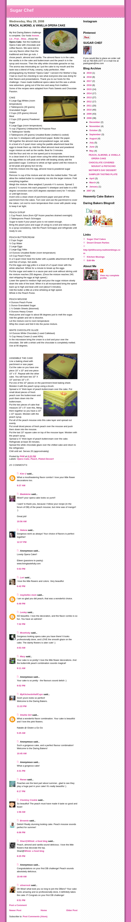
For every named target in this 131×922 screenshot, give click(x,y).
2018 (89, 77)
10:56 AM (22, 521)
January (93, 186)
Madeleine (25, 494)
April (92, 178)
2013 (89, 97)
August (93, 138)
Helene (23, 530)
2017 (89, 81)
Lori (22, 577)
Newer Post (15, 910)
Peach (34, 459)
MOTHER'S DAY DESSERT (103, 170)
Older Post (71, 910)
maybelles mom (28, 595)
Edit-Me (91, 260)
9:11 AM (21, 668)
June (92, 146)
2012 (89, 101)
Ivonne (35, 35)
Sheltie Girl (26, 715)
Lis (10, 39)
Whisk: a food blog (34, 851)
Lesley (23, 612)
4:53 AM (21, 647)
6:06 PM (21, 832)
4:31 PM (21, 771)
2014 (89, 93)
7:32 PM (21, 624)
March (93, 182)
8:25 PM (21, 856)
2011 (89, 105)
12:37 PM (21, 542)
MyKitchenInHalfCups (31, 694)
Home (44, 910)
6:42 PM (21, 586)
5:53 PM (21, 569)
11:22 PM (21, 706)
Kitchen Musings (96, 257)
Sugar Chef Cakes (96, 239)
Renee (23, 779)
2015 (89, 89)
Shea (23, 39)
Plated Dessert (46, 459)
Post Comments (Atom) (35, 916)
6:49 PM (21, 603)
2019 (89, 73)
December (95, 122)
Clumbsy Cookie (28, 800)
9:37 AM (21, 485)
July (91, 142)
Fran (16, 39)
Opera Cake (23, 459)
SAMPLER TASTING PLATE (103, 174)
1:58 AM (21, 812)
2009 (89, 114)
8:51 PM (21, 900)
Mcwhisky (25, 632)
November (95, 126)
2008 (89, 118)
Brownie (24, 820)
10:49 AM (22, 876)
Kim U (23, 473)
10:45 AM (22, 753)
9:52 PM (21, 685)
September (95, 134)
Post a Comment (18, 905)
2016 (89, 85)
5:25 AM (21, 733)
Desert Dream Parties (98, 242)
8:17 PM (21, 791)
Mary (22, 656)
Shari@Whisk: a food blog (33, 841)
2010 (89, 109)
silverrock (25, 885)
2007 (89, 190)
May (91, 151)
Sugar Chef (22, 10)
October (93, 130)
